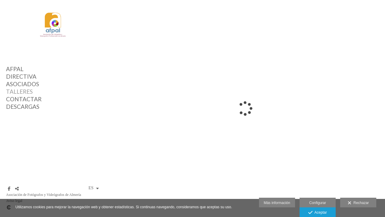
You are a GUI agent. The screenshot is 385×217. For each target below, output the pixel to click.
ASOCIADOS (22, 83)
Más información (277, 203)
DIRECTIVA (21, 76)
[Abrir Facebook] (9, 189)
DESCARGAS (22, 106)
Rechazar (358, 203)
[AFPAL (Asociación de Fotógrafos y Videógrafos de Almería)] (52, 42)
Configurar (317, 203)
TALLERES (19, 91)
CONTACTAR (24, 99)
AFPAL (14, 68)
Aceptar (317, 212)
